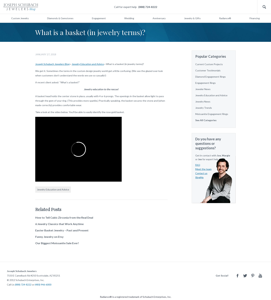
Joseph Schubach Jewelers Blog (52, 64)
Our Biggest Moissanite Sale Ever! (57, 243)
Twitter (245, 275)
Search (264, 7)
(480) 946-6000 (43, 284)
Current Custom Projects (209, 64)
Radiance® (225, 18)
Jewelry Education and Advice (88, 64)
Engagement (99, 18)
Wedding (129, 18)
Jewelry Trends (203, 107)
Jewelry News (202, 101)
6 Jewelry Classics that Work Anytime (59, 224)
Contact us (201, 173)
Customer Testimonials (208, 70)
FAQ (197, 164)
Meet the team (203, 169)
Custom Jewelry (20, 18)
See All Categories (206, 120)
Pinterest (252, 275)
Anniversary (159, 18)
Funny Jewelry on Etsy (49, 236)
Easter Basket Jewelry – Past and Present (61, 230)
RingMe (199, 177)
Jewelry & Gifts (192, 18)
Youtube (260, 275)
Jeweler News (203, 89)
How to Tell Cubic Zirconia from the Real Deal (64, 217)
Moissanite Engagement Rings (211, 113)
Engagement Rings (205, 82)
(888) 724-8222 (147, 6)
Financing (255, 18)
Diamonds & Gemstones (60, 18)
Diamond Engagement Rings (210, 76)
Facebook (237, 275)
